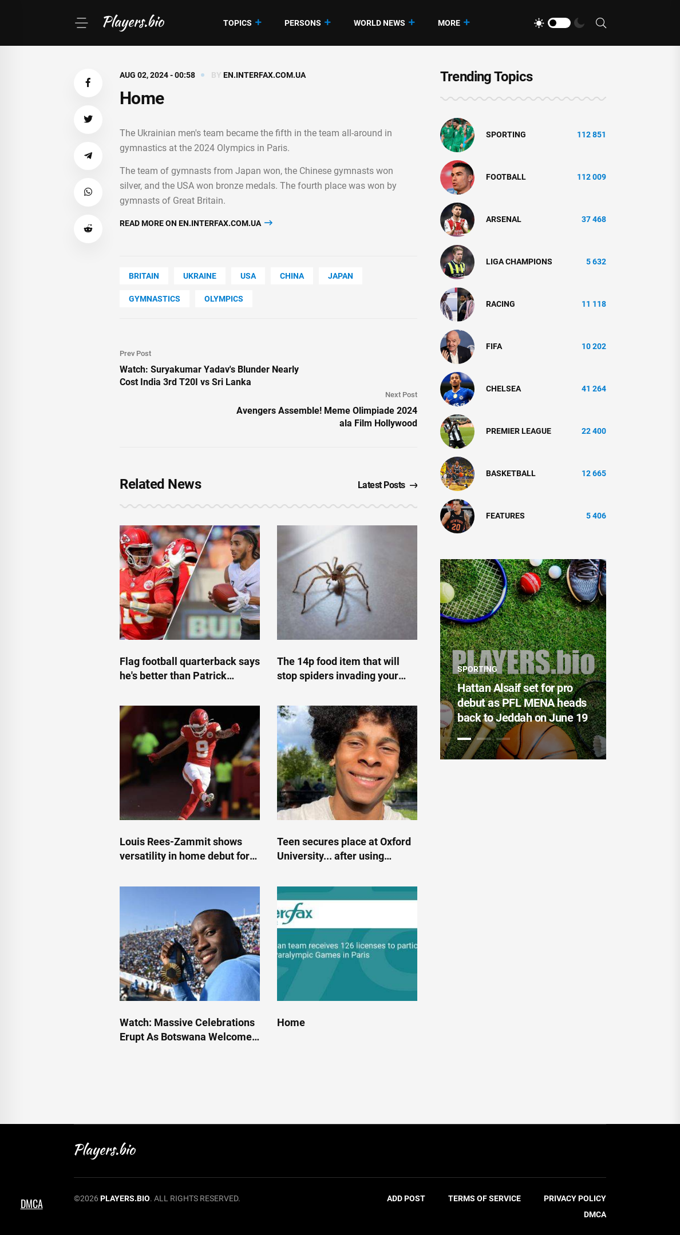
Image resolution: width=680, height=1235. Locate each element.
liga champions (519, 261)
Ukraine (199, 275)
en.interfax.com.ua (264, 75)
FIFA (494, 346)
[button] (88, 83)
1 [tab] (464, 739)
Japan (340, 275)
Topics (237, 22)
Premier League (518, 431)
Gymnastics (154, 298)
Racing (500, 303)
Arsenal (503, 219)
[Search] (601, 23)
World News (379, 22)
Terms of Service (484, 1198)
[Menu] (81, 22)
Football (506, 176)
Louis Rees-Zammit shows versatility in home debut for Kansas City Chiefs (185, 856)
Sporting (506, 134)
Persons (302, 22)
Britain (144, 275)
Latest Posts (388, 485)
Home (291, 1022)
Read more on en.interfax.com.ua (196, 223)
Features (505, 515)
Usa (248, 275)
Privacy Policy (575, 1198)
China (292, 275)
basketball (511, 473)
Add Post (406, 1198)
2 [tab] (484, 739)
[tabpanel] (523, 659)
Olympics (223, 298)
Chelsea (503, 388)
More (449, 22)
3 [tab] (503, 739)
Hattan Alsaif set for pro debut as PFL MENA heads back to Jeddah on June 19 (522, 703)
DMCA (595, 1214)
